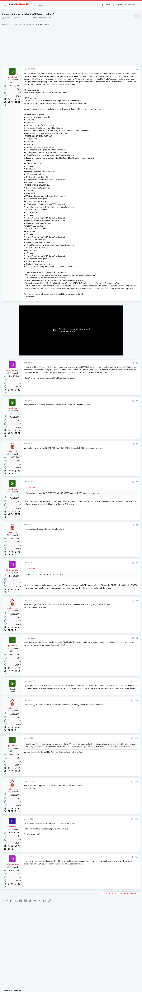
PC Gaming (107, 180)
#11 (91, 734)
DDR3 (34, 18)
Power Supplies (109, 199)
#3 (92, 425)
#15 (91, 891)
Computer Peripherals (112, 331)
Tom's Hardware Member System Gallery (120, 157)
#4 (92, 468)
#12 (91, 772)
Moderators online (108, 395)
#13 (91, 815)
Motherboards (46, 18)
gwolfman (9, 18)
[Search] (65, 4)
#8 (92, 630)
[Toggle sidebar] (136, 16)
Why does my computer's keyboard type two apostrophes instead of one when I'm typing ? (120, 366)
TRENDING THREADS (107, 151)
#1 (92, 69)
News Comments (109, 221)
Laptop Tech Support (111, 344)
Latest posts (104, 290)
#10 (91, 711)
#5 (92, 506)
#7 (92, 587)
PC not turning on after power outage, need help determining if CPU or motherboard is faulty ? (120, 229)
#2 (92, 387)
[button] (5, 4)
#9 (92, 668)
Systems (106, 165)
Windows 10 (108, 374)
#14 (91, 853)
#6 (92, 549)
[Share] (88, 69)
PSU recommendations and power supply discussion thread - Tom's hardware (120, 189)
